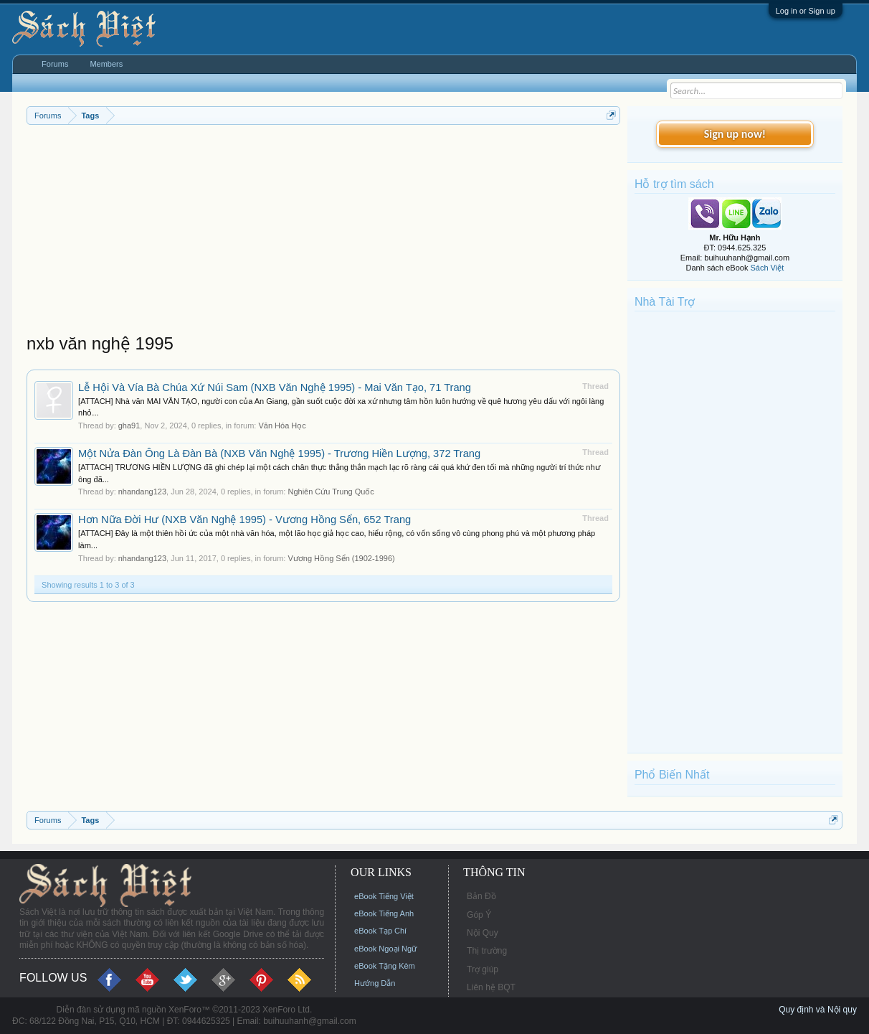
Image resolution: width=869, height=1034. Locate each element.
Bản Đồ (481, 896)
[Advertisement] (323, 232)
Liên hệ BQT (491, 987)
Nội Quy (482, 933)
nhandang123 (142, 491)
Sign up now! (735, 134)
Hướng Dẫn (374, 983)
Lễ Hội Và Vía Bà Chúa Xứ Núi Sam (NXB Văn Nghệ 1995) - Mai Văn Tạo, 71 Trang (274, 387)
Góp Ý (479, 915)
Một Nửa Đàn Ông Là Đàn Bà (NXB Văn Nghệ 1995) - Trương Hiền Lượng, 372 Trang (279, 453)
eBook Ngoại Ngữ (385, 948)
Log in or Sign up (805, 10)
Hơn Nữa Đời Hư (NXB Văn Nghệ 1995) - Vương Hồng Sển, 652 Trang (244, 519)
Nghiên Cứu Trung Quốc (331, 491)
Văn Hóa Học (281, 425)
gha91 (129, 425)
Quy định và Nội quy (818, 1010)
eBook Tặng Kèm (384, 966)
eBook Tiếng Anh (384, 913)
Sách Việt (767, 267)
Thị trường (487, 951)
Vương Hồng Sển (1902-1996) (341, 558)
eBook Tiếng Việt (384, 896)
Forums (55, 64)
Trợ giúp (482, 969)
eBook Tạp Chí (380, 930)
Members (106, 64)
